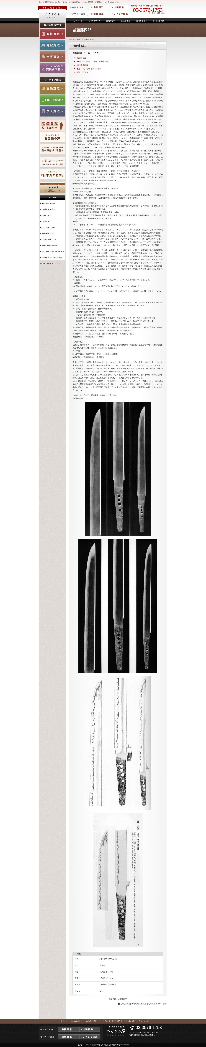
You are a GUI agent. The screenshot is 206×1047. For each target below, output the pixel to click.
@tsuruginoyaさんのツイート (52, 263)
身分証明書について (50, 239)
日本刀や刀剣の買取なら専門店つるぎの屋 (100, 1045)
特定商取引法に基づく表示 (53, 251)
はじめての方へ (48, 203)
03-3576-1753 (147, 10)
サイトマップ (143, 1021)
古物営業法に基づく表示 (52, 257)
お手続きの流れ (48, 209)
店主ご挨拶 (47, 215)
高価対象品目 (47, 233)
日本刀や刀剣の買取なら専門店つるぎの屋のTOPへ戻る (143, 1004)
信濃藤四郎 (123, 999)
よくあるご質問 (48, 227)
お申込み (46, 221)
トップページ (62, 1021)
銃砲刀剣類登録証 (49, 245)
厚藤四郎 (112, 999)
